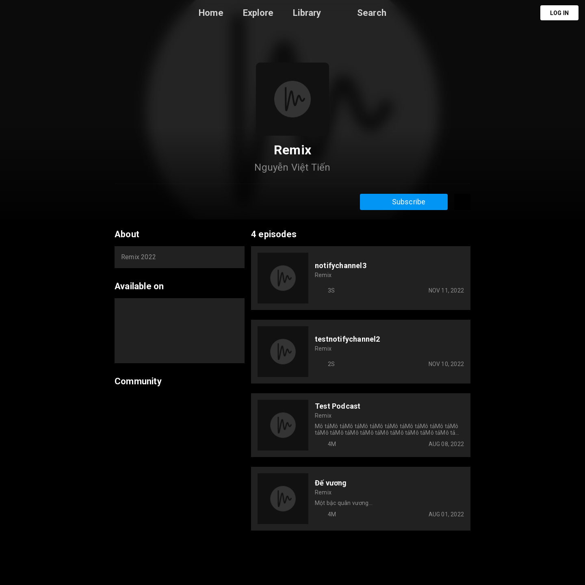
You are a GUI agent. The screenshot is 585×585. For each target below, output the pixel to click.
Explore (258, 13)
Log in (559, 13)
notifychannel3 (340, 265)
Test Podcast (337, 406)
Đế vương (331, 483)
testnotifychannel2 (347, 339)
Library (307, 13)
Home (211, 13)
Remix (323, 275)
